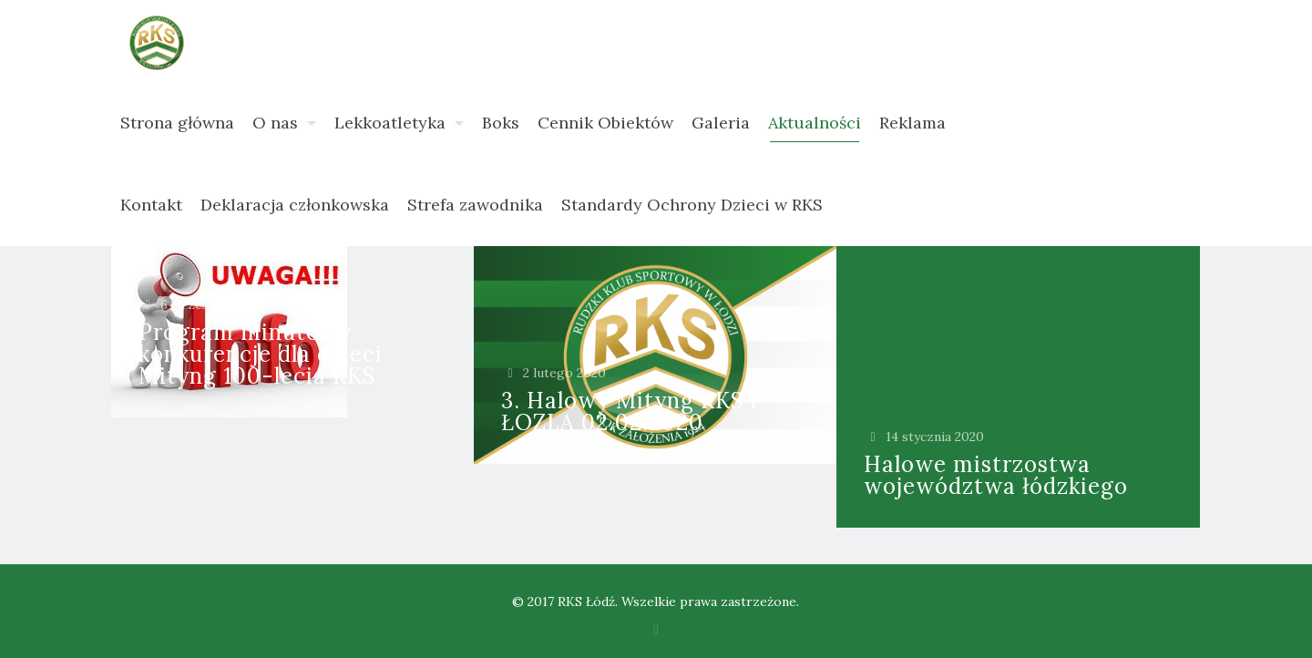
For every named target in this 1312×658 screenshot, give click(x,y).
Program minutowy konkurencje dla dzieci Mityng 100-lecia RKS (260, 354)
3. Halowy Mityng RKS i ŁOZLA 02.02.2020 (629, 411)
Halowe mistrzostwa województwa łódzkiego (996, 475)
